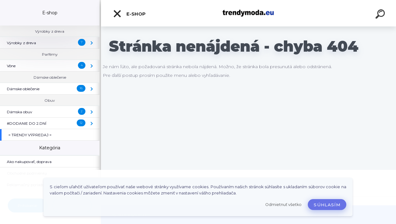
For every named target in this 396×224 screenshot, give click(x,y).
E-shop (129, 13)
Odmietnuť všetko (283, 204)
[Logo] (248, 13)
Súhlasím (327, 204)
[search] (381, 15)
